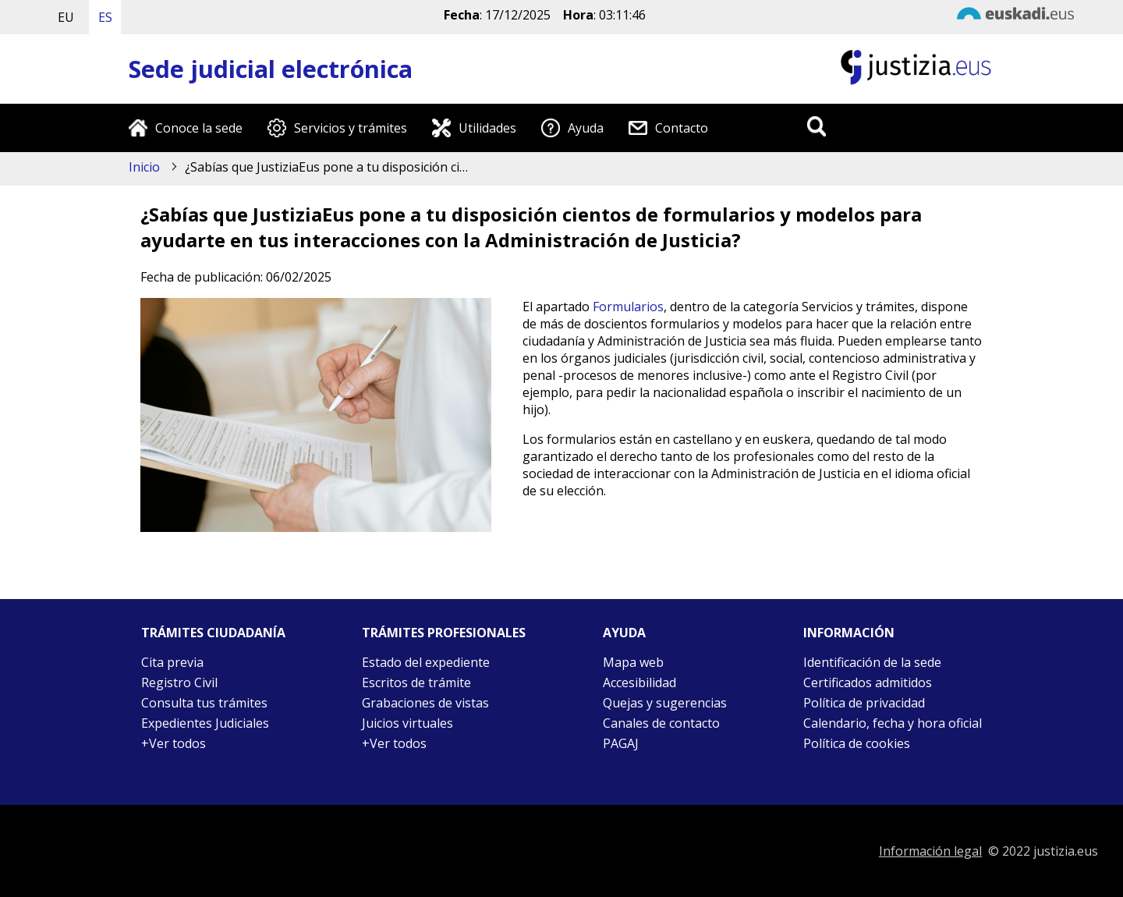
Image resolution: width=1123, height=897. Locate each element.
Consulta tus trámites (204, 702)
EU (66, 17)
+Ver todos (173, 743)
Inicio (144, 167)
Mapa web (633, 662)
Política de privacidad (864, 702)
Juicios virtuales (407, 723)
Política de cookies (856, 743)
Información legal (930, 851)
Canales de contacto (661, 723)
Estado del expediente (426, 662)
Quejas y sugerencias (665, 702)
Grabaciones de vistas (425, 702)
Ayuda (586, 127)
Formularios (628, 306)
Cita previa (172, 662)
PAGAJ (621, 743)
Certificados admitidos (867, 682)
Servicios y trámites (350, 127)
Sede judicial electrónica (271, 69)
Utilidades (487, 127)
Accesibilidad (639, 682)
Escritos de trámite (416, 682)
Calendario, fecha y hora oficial (892, 723)
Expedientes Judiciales (205, 723)
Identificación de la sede (872, 662)
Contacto (681, 127)
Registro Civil (179, 682)
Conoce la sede (199, 127)
